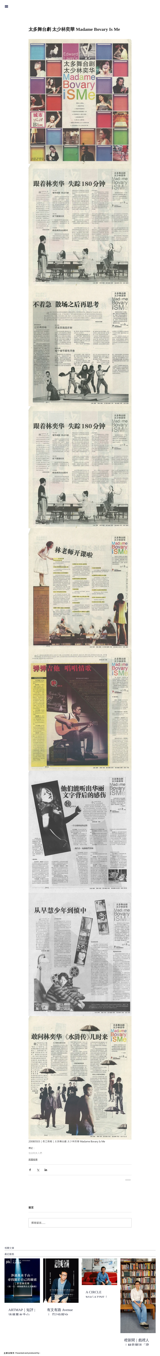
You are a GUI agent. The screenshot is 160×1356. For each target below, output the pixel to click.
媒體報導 (33, 1159)
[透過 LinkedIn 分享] (45, 1169)
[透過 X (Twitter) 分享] (37, 1169)
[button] (6, 6)
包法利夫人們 (35, 1153)
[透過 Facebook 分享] (30, 1169)
